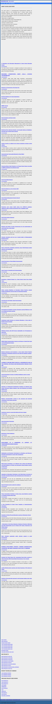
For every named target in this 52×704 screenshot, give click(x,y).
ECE (4, 3)
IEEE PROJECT (11, 3)
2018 (13, 651)
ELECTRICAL (4, 694)
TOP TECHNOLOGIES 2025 (6, 647)
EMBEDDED (3, 686)
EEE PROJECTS (4, 683)
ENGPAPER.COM (16, 699)
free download (16, 131)
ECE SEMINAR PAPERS (6, 674)
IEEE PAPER (11, 1)
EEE (7, 3)
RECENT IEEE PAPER (5, 642)
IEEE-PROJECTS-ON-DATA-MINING (8, 664)
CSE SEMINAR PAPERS (6, 673)
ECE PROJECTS (4, 680)
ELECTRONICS (4, 688)
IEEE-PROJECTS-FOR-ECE (6, 659)
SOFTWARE (3, 685)
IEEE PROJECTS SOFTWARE (7, 661)
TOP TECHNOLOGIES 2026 (6, 645)
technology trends (4, 650)
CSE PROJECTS (4, 682)
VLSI (2, 689)
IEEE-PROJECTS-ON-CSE (6, 656)
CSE (2, 3)
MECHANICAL (4, 692)
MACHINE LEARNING (5, 695)
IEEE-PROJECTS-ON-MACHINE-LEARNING (10, 667)
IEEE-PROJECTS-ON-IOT (6, 662)
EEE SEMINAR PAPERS (6, 676)
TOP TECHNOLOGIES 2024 (6, 648)
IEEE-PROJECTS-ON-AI (6, 665)
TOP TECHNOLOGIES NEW (6, 644)
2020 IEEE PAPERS (5, 651)
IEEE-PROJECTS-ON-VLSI (6, 668)
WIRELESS (3, 691)
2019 (10, 651)
